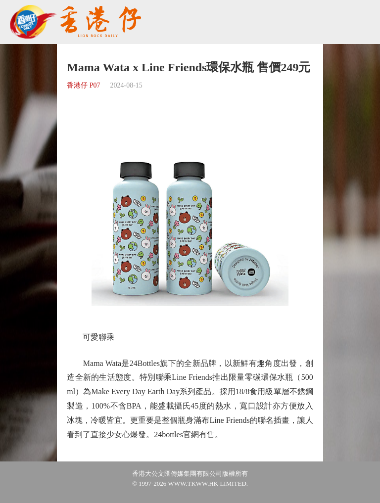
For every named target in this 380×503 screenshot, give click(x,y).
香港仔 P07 (83, 85)
